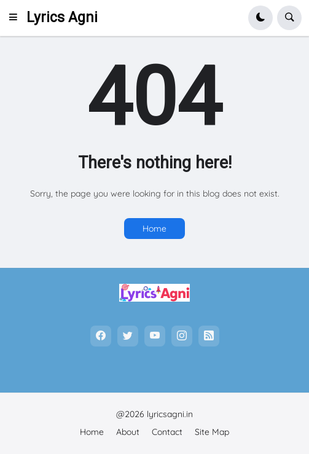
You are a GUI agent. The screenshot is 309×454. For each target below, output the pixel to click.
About (127, 431)
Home (154, 228)
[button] (16, 18)
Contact (167, 431)
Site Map (212, 431)
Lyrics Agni (62, 17)
